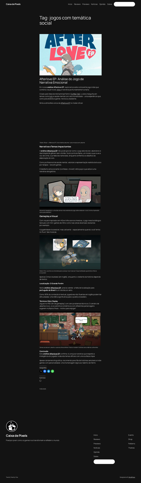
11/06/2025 (42, 389)
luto (51, 96)
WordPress (132, 477)
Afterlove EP (65, 103)
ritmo (59, 89)
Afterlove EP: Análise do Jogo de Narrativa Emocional (61, 80)
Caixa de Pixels (13, 4)
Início (70, 4)
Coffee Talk (75, 94)
